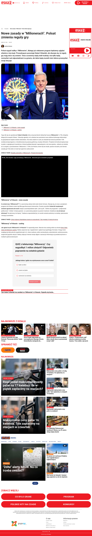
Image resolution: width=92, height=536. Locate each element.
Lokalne (8, 438)
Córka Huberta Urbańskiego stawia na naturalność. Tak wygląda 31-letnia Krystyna (34, 219)
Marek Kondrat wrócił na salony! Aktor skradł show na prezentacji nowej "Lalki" (57, 338)
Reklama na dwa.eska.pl (50, 525)
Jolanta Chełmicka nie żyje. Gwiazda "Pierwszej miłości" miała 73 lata (12, 338)
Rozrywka (6, 28)
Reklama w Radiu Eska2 (50, 527)
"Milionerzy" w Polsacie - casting (12, 130)
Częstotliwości (49, 524)
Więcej (59, 441)
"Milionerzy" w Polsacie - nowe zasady (14, 127)
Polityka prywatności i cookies (69, 524)
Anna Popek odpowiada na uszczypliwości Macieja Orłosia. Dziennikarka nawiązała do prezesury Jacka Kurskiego (34, 338)
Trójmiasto (26, 441)
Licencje (64, 522)
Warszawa (4, 441)
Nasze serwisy (46, 531)
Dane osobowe (66, 525)
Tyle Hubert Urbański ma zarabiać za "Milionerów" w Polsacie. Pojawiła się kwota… (27, 292)
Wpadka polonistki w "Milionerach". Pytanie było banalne (27, 153)
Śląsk (19, 441)
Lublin (32, 441)
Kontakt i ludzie (49, 520)
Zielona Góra (52, 441)
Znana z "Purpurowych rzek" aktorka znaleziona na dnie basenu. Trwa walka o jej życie (80, 338)
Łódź (9, 441)
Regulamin (65, 520)
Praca (47, 522)
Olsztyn (38, 441)
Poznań (15, 441)
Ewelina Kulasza (8, 46)
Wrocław (44, 441)
